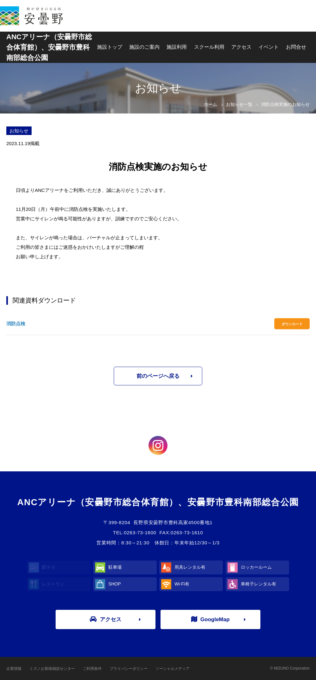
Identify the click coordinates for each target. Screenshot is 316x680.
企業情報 (13, 668)
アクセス (241, 47)
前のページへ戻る (158, 376)
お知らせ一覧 (239, 104)
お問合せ (296, 47)
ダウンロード (292, 324)
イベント (268, 47)
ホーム (210, 104)
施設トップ (109, 47)
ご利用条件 (92, 668)
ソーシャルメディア (172, 668)
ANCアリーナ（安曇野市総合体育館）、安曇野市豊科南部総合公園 (49, 47)
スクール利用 (209, 47)
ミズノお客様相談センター (52, 668)
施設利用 (177, 47)
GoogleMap (210, 619)
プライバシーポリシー (129, 668)
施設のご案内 (144, 47)
